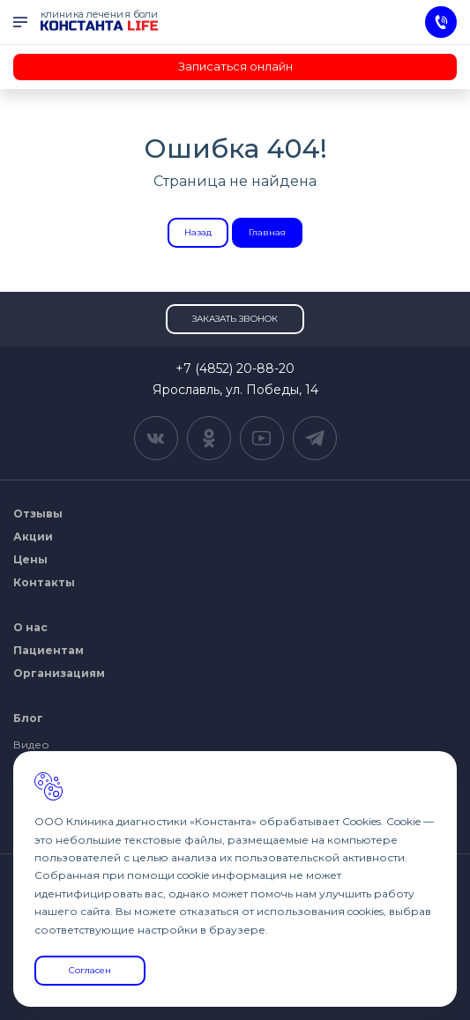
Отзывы (38, 513)
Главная (267, 232)
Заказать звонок (235, 318)
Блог (28, 718)
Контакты (44, 582)
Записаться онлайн (235, 66)
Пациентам (48, 650)
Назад (198, 232)
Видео (31, 744)
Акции (33, 536)
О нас (30, 627)
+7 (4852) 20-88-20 (235, 368)
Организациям (59, 673)
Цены (30, 559)
